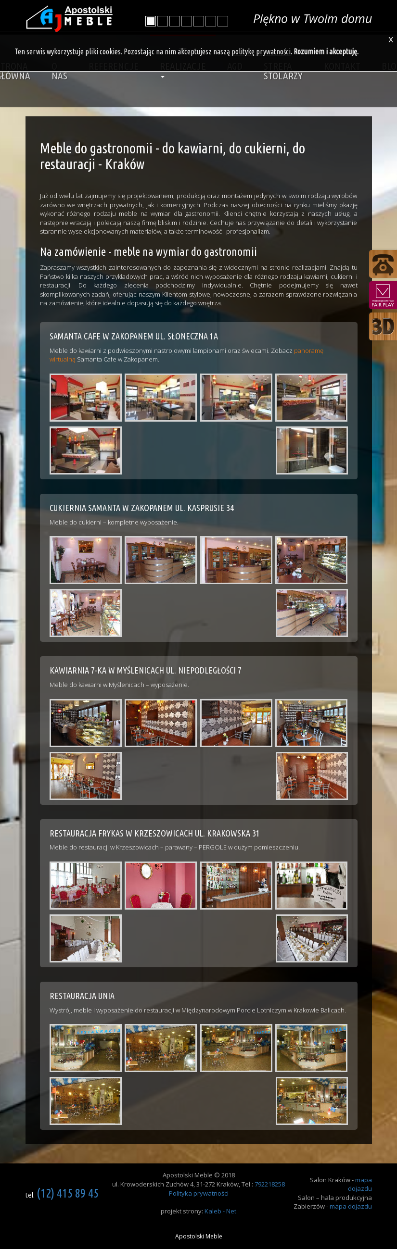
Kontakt (342, 66)
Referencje (114, 66)
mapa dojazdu (360, 1184)
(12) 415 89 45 (68, 1193)
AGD (235, 66)
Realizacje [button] (183, 69)
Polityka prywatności (199, 1193)
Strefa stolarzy (283, 70)
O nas (59, 70)
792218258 (270, 1184)
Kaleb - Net (220, 1211)
